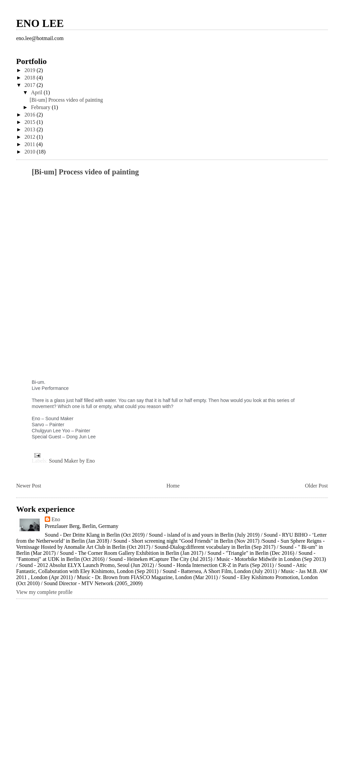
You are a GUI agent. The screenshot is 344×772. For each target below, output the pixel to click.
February (41, 107)
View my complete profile (44, 592)
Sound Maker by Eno (72, 461)
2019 (31, 70)
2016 (31, 115)
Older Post (316, 486)
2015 (31, 122)
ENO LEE (40, 23)
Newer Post (28, 486)
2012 (31, 137)
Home (173, 486)
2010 (31, 152)
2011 (30, 144)
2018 (31, 77)
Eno (55, 519)
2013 (31, 129)
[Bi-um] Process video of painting (66, 100)
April (37, 92)
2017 (31, 85)
